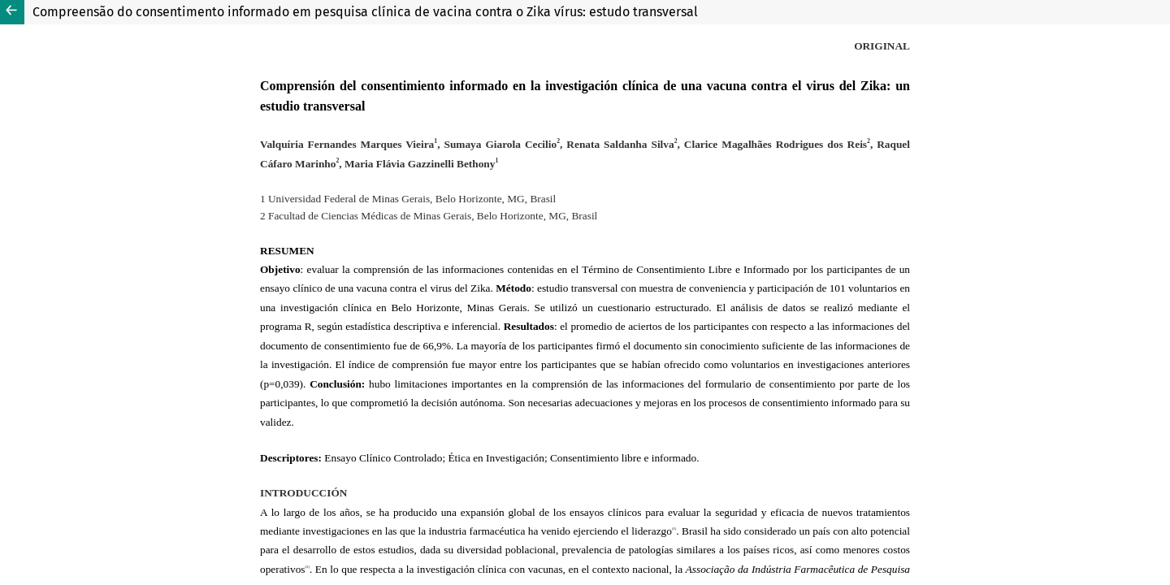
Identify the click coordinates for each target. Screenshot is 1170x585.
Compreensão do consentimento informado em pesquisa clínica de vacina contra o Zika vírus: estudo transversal (365, 12)
